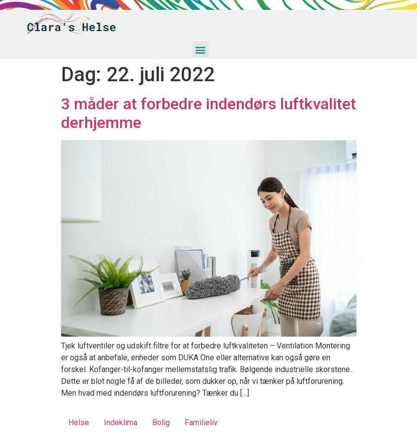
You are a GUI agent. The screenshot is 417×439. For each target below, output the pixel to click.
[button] (200, 49)
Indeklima (120, 422)
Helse (78, 422)
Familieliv (201, 422)
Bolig (161, 422)
